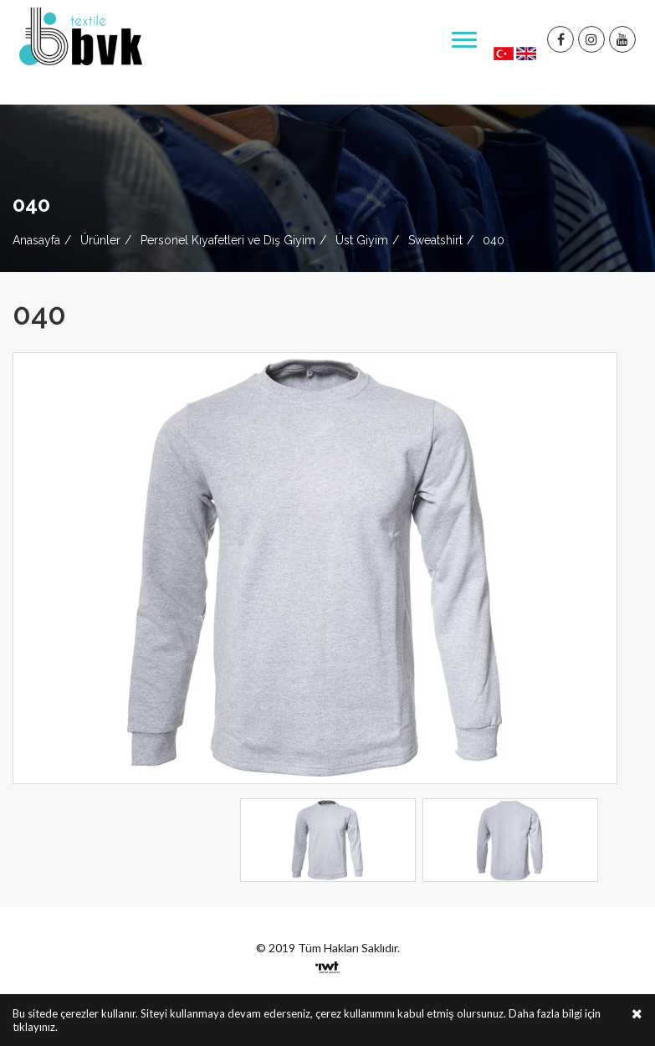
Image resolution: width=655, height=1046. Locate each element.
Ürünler (100, 240)
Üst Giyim (361, 240)
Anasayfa (36, 240)
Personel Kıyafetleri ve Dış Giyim (228, 240)
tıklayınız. (35, 1028)
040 (493, 240)
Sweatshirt (435, 240)
